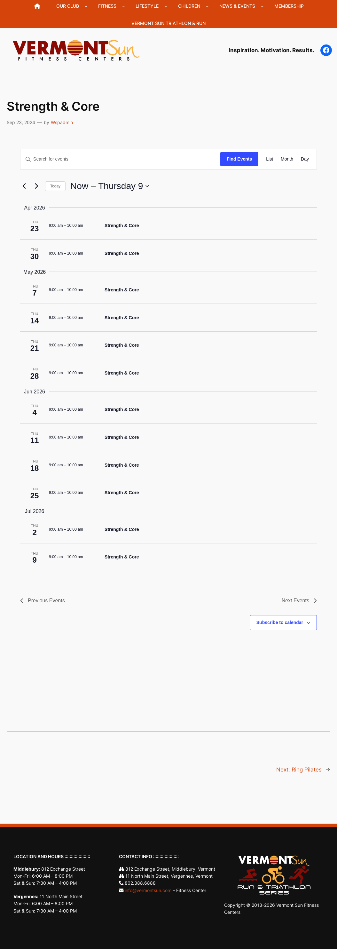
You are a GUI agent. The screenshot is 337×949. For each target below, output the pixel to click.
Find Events (239, 159)
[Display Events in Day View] (305, 159)
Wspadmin (62, 122)
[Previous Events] (24, 186)
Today (55, 186)
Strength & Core (122, 225)
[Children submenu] (207, 6)
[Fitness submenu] (123, 6)
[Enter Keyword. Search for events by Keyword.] (120, 159)
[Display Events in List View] (269, 159)
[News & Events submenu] (262, 6)
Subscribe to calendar (279, 622)
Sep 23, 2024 (21, 122)
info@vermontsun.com (148, 890)
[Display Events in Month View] (287, 159)
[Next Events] (36, 186)
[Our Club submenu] (86, 6)
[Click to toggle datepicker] (109, 186)
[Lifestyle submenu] (165, 6)
